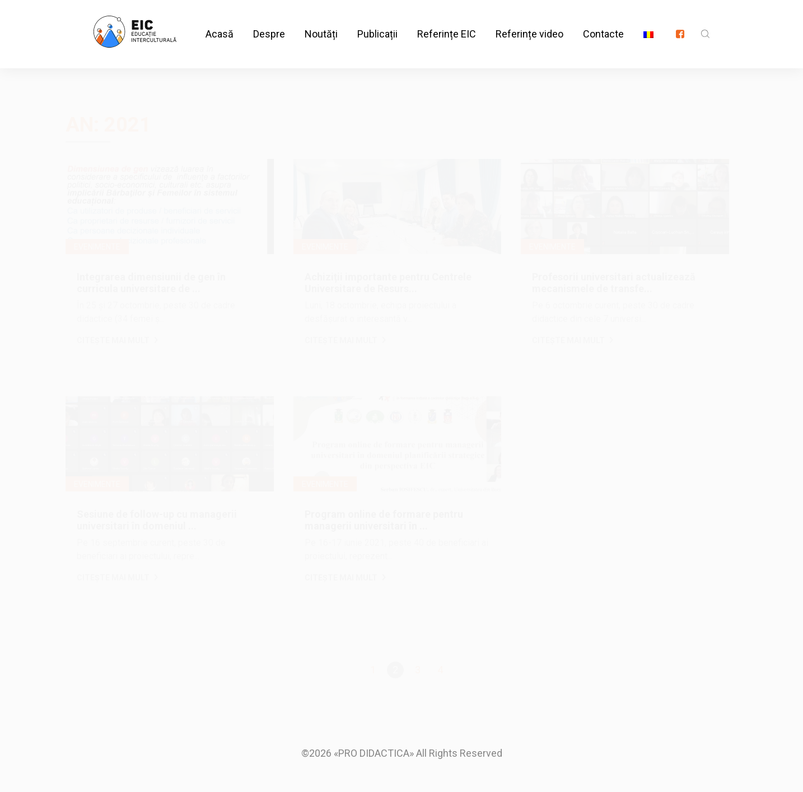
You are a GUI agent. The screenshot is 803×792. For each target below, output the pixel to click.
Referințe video (529, 22)
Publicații (377, 22)
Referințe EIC (446, 22)
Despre (269, 22)
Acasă (220, 22)
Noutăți (321, 22)
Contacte (603, 22)
